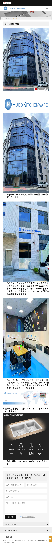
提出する (10, 517)
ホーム (5, 18)
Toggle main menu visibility (47, 8)
